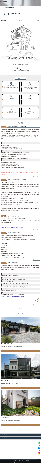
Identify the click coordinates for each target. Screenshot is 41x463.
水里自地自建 (4, 380)
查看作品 (20, 351)
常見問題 (20, 20)
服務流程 (3, 20)
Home (3, 7)
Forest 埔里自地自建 (6, 343)
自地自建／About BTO (9, 7)
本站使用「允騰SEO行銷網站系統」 (20, 461)
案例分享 (37, 20)
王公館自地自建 (5, 417)
